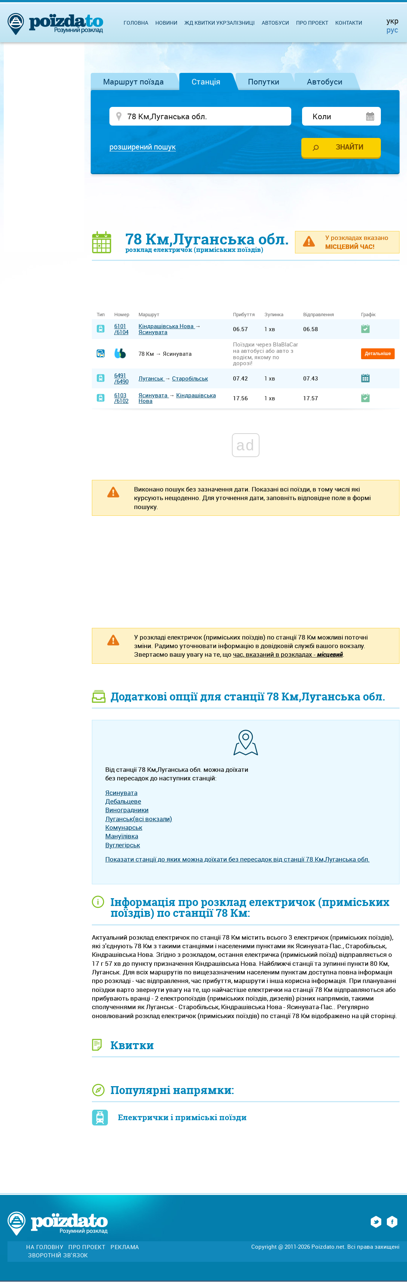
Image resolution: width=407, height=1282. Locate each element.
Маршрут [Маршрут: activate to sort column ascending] (149, 315)
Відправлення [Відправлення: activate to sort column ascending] (318, 315)
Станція (206, 81)
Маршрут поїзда (133, 81)
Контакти (348, 22)
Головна (136, 22)
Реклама (125, 1247)
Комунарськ (123, 827)
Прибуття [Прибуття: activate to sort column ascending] (244, 315)
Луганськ (152, 379)
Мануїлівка (121, 836)
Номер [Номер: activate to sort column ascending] (121, 315)
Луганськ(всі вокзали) (138, 819)
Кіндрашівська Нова (167, 326)
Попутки (263, 81)
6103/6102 (121, 398)
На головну (44, 1247)
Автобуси (324, 81)
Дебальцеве (123, 801)
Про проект (312, 22)
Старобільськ (190, 379)
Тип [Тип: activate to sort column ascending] (101, 315)
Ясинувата (153, 332)
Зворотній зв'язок (58, 1256)
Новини (166, 22)
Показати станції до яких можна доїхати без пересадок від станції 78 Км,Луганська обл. (237, 859)
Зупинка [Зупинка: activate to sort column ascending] (273, 315)
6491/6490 (121, 378)
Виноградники (127, 810)
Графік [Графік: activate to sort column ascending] (368, 315)
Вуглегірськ (122, 845)
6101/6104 (121, 329)
